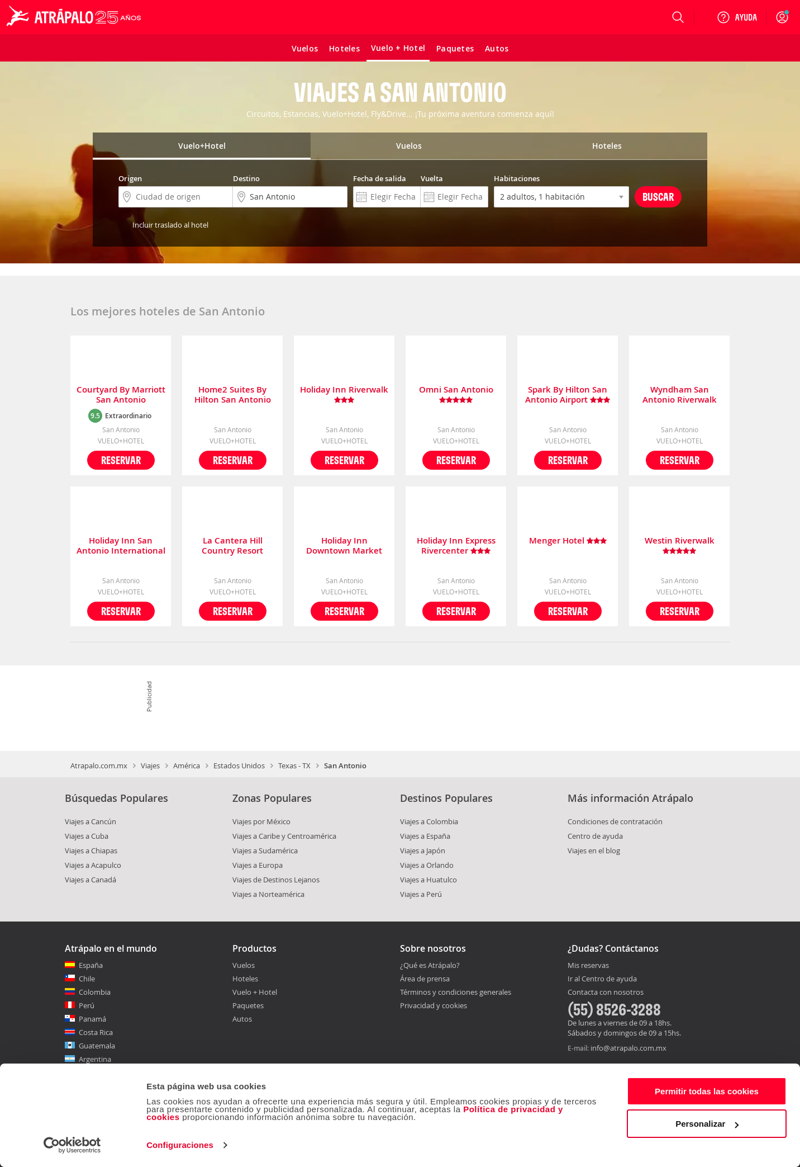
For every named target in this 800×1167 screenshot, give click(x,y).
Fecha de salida (379, 178)
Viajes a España (425, 836)
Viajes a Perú (421, 894)
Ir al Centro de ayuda (602, 979)
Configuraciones (179, 1145)
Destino (246, 178)
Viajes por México (261, 821)
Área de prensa (425, 979)
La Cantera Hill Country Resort (232, 546)
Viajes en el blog (594, 850)
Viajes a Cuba (86, 836)
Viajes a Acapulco (93, 865)
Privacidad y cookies (433, 1005)
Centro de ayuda (595, 836)
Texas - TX (294, 765)
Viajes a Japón (422, 850)
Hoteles (245, 979)
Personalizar (707, 1123)
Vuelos (243, 965)
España (91, 965)
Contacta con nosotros (606, 992)
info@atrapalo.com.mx (628, 1048)
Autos (242, 1019)
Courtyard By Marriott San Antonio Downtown (121, 395)
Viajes (150, 765)
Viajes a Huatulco (428, 880)
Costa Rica (96, 1032)
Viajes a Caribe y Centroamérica (284, 836)
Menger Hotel (568, 541)
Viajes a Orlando (427, 865)
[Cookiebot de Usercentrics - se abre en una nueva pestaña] (72, 1145)
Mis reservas (588, 965)
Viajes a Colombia (429, 821)
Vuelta (432, 178)
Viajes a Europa (257, 865)
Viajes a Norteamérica (268, 894)
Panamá (92, 1019)
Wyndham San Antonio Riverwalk (679, 395)
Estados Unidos (239, 765)
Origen (130, 178)
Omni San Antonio (456, 395)
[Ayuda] (737, 17)
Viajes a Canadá (90, 880)
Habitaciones (517, 178)
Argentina (95, 1059)
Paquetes (248, 1005)
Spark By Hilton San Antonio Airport (567, 395)
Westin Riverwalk (680, 546)
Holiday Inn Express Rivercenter (456, 546)
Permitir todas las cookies (707, 1091)
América (186, 765)
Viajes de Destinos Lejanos (276, 880)
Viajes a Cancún (90, 821)
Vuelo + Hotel (254, 992)
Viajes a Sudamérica (265, 850)
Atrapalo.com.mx (98, 765)
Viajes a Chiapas (91, 850)
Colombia (95, 992)
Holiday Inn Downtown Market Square (344, 546)
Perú (86, 1005)
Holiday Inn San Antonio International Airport (121, 546)
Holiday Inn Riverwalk (344, 395)
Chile (87, 979)
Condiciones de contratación (615, 821)
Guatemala (97, 1046)
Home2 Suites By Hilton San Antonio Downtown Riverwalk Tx (232, 395)
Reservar (121, 460)
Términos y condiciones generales (455, 992)
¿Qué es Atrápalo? (430, 965)
